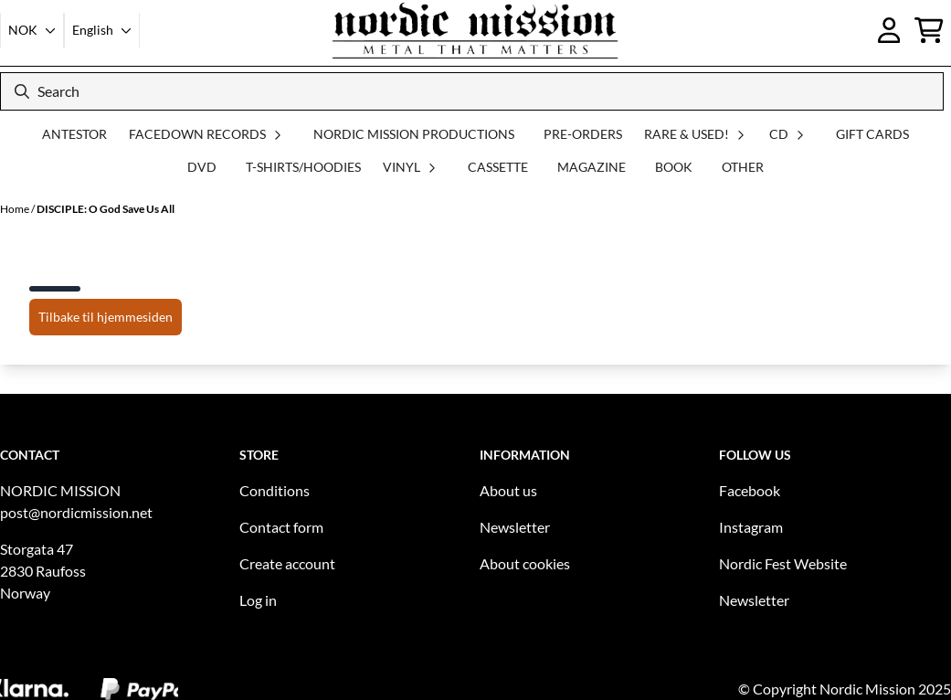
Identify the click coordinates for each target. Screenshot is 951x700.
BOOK (673, 167)
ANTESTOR (74, 134)
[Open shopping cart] (929, 30)
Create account (287, 563)
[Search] (472, 91)
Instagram (751, 527)
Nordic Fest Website (783, 563)
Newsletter (515, 527)
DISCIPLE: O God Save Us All (105, 209)
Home (15, 209)
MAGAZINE (591, 167)
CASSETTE (498, 167)
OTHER (743, 167)
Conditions (274, 490)
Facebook (749, 490)
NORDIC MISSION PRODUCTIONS (413, 134)
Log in (258, 600)
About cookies (525, 563)
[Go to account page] (889, 30)
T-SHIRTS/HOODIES (303, 167)
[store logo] (475, 30)
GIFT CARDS (872, 134)
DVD (202, 167)
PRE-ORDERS (583, 134)
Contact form (281, 527)
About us (508, 490)
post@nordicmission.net (76, 512)
